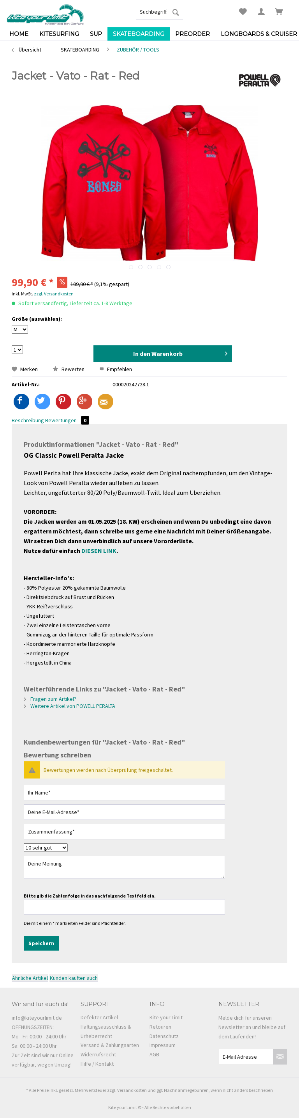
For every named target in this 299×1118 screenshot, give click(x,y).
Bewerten (69, 369)
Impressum (163, 1045)
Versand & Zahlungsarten (110, 1045)
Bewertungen (67, 420)
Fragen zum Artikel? (50, 698)
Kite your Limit (166, 1017)
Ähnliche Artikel (30, 977)
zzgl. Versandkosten (54, 294)
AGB (154, 1054)
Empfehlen (115, 369)
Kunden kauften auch (74, 977)
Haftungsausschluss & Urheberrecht (106, 1031)
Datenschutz (164, 1036)
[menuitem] (159, 12)
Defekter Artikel (99, 1017)
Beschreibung (28, 420)
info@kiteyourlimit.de (37, 1017)
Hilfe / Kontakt (97, 1063)
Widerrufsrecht (98, 1054)
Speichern (41, 943)
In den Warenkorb (180, 352)
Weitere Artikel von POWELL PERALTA (69, 705)
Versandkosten (132, 1090)
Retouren (160, 1026)
